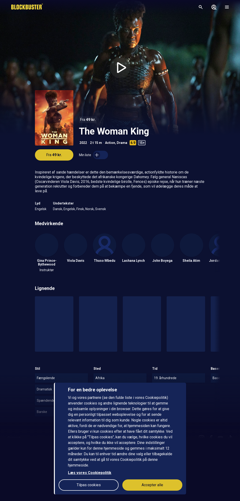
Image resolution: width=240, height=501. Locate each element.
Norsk (89, 209)
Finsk (80, 209)
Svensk (100, 209)
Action (110, 143)
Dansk (57, 209)
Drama (122, 143)
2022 (83, 143)
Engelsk (40, 209)
